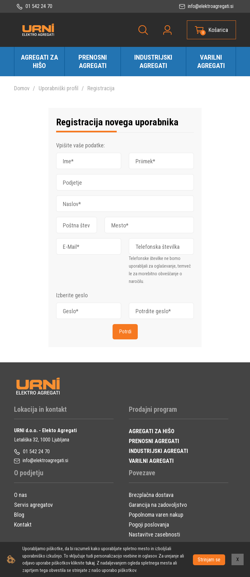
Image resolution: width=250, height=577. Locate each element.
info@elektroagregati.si (206, 6)
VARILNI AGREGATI (151, 460)
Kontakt (23, 524)
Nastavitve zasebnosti (154, 534)
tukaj (90, 563)
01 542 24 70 (34, 6)
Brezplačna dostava (151, 495)
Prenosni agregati (92, 62)
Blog (19, 514)
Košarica (218, 29)
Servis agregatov (33, 504)
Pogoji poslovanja (149, 524)
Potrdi (125, 332)
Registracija (100, 88)
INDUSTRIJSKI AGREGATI (158, 451)
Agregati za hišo (39, 62)
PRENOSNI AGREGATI (154, 441)
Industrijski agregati (153, 62)
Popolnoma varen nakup (156, 514)
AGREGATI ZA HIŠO (151, 431)
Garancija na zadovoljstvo (158, 504)
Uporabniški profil (58, 88)
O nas (20, 495)
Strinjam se (209, 559)
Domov (22, 88)
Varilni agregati (211, 62)
